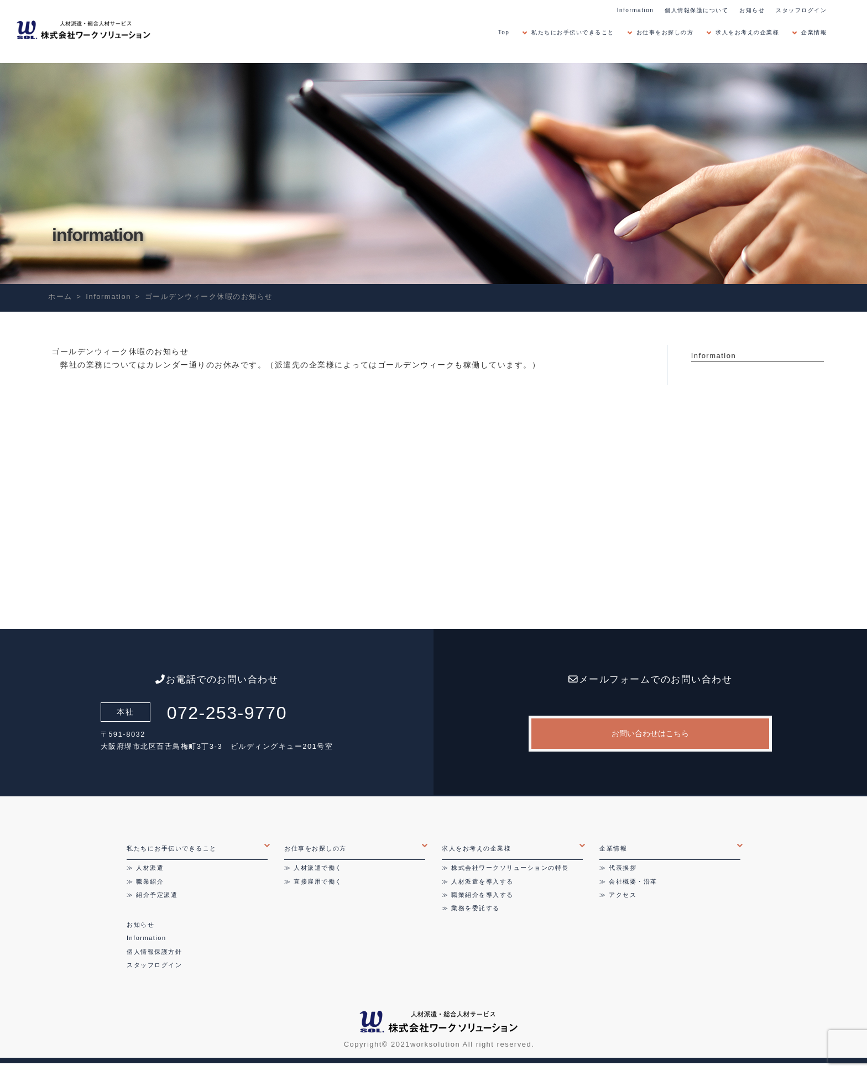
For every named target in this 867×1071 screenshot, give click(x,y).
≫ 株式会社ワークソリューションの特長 (505, 867)
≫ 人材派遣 (145, 867)
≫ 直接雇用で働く (313, 881)
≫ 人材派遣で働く (313, 867)
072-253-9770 (227, 713)
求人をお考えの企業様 (747, 32)
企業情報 (814, 32)
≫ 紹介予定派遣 (152, 894)
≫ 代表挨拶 (617, 867)
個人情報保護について (696, 10)
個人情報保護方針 (154, 951)
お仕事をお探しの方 (665, 32)
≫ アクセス (617, 894)
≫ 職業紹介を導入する (478, 894)
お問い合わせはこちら (650, 733)
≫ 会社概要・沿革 (628, 881)
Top (504, 32)
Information (635, 10)
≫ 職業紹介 (145, 881)
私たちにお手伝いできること (572, 32)
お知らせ (752, 10)
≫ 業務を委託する (471, 908)
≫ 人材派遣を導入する (478, 881)
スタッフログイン (801, 10)
